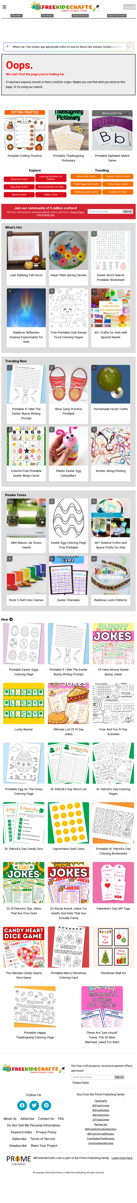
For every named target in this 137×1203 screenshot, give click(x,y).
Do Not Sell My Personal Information (33, 1125)
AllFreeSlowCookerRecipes (100, 1129)
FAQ (61, 1119)
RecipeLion (100, 1124)
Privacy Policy (77, 212)
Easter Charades (68, 600)
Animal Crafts (19, 194)
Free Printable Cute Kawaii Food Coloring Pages (68, 335)
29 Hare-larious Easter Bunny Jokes (113, 672)
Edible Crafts (51, 194)
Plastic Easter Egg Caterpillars (68, 473)
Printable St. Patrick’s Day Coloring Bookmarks (113, 851)
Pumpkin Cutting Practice (25, 156)
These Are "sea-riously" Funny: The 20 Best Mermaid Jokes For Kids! (102, 1037)
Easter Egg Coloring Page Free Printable (68, 545)
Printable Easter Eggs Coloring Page (23, 672)
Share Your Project (44, 1146)
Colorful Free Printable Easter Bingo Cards (26, 473)
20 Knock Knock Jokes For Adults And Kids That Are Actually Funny (68, 913)
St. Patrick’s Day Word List (68, 789)
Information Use (45, 215)
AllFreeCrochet (100, 1105)
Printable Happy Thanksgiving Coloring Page (35, 1035)
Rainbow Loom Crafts (86, 192)
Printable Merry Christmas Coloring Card (68, 975)
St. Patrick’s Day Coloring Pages (113, 791)
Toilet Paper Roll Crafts (86, 184)
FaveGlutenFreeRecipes (101, 1138)
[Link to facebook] (22, 1105)
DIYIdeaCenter (101, 1119)
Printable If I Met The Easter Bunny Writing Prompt (26, 413)
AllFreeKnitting (100, 1110)
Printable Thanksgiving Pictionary (68, 158)
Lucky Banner (23, 729)
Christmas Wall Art (113, 973)
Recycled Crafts (19, 179)
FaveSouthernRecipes (100, 1143)
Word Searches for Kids (51, 187)
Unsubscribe (18, 1146)
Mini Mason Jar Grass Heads (26, 545)
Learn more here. (122, 1158)
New (7, 619)
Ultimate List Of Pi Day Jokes (68, 731)
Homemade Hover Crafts (111, 409)
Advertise (27, 1119)
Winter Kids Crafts (86, 176)
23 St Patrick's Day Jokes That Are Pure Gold (23, 911)
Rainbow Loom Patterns (110, 600)
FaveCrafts (100, 1100)
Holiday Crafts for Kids (118, 176)
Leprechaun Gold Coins (68, 849)
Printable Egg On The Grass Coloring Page (24, 791)
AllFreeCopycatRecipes (100, 1133)
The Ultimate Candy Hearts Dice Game (24, 975)
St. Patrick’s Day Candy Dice (24, 849)
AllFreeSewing (101, 1115)
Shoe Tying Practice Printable (68, 411)
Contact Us (46, 1119)
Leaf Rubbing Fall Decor (26, 275)
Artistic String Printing (111, 471)
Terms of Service (42, 1139)
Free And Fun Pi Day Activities (113, 731)
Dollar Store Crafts (118, 184)
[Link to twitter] (34, 1105)
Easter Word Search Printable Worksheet (110, 277)
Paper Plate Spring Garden (68, 275)
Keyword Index (21, 1132)
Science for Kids (118, 192)
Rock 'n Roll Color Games (26, 600)
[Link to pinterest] (46, 1105)
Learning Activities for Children (50, 178)
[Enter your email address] (92, 1077)
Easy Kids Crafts (19, 187)
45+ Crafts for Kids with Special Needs (110, 335)
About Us (9, 1119)
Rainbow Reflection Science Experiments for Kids (26, 337)
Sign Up (127, 211)
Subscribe (19, 1139)
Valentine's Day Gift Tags (113, 908)
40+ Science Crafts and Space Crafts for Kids (111, 545)
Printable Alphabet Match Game (112, 158)
